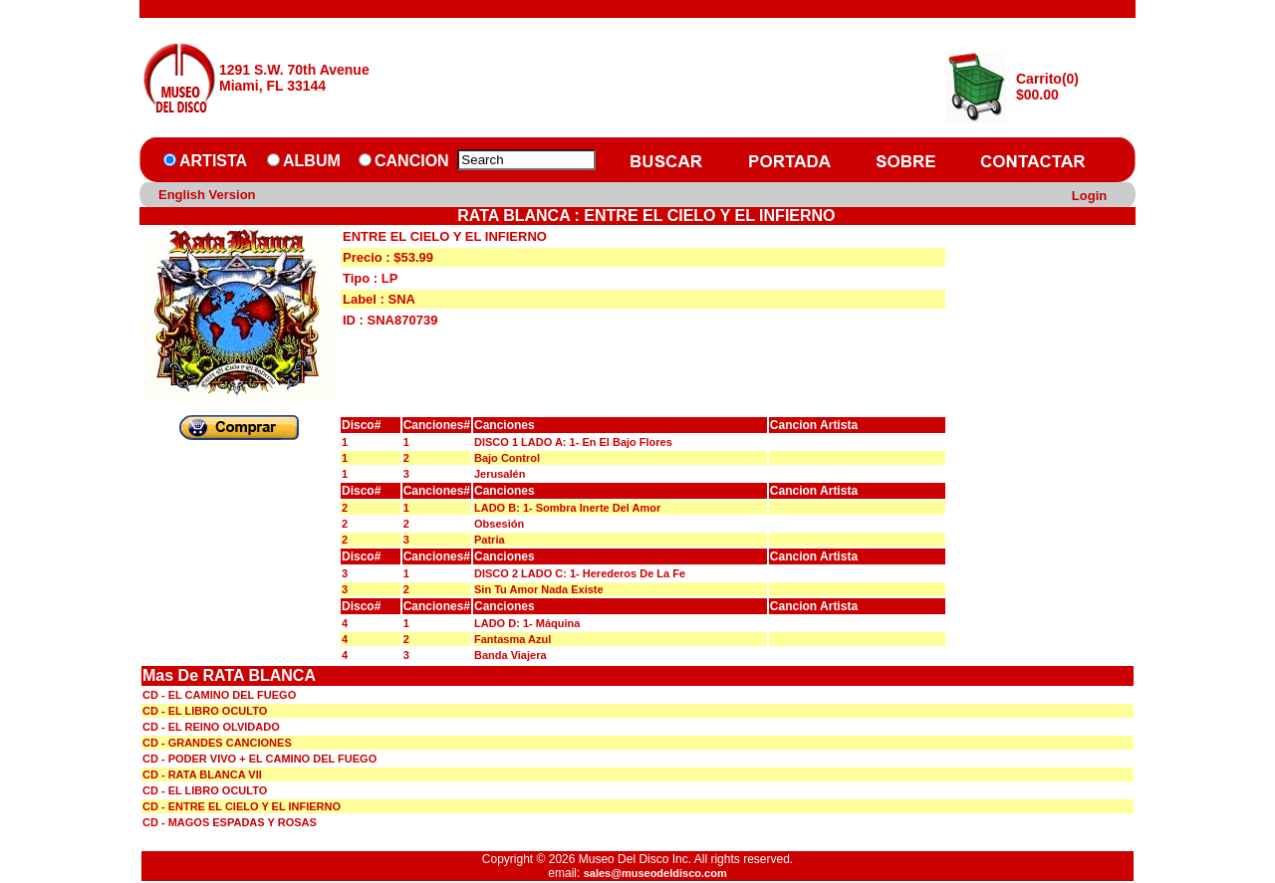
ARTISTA (213, 160)
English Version (207, 194)
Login (1089, 195)
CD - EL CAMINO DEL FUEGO (219, 695)
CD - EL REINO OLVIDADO (211, 727)
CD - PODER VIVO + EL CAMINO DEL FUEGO (259, 759)
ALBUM (312, 160)
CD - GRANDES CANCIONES (217, 743)
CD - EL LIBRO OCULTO (204, 711)
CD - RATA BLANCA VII (202, 774)
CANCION (412, 160)
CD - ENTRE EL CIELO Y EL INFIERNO (241, 806)
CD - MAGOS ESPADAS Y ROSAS (229, 822)
